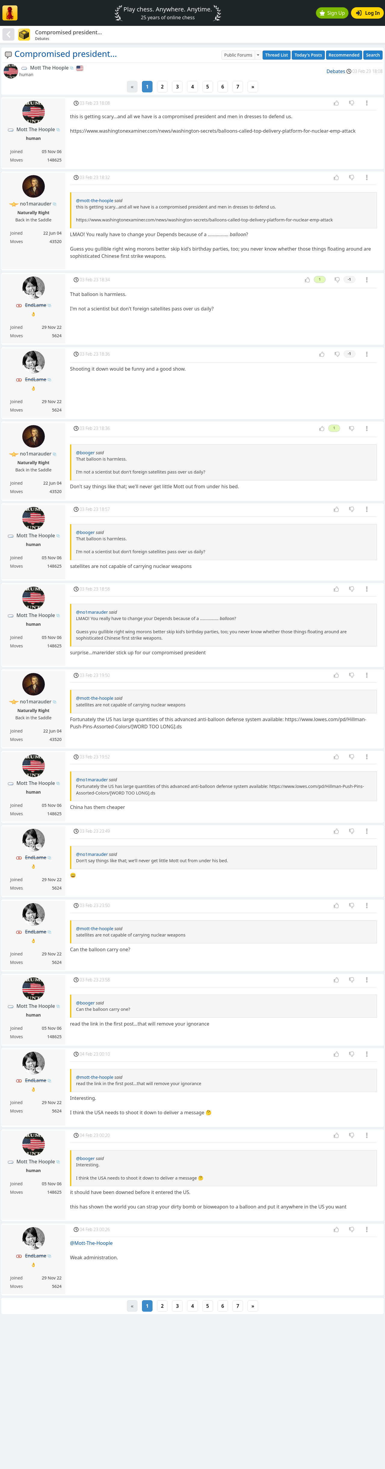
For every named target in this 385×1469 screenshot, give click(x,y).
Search (373, 55)
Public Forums (238, 55)
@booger (85, 452)
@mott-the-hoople (94, 200)
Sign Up (332, 13)
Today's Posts (308, 55)
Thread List (276, 55)
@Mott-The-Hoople (91, 1243)
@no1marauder (92, 612)
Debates (336, 71)
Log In (368, 13)
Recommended (344, 55)
